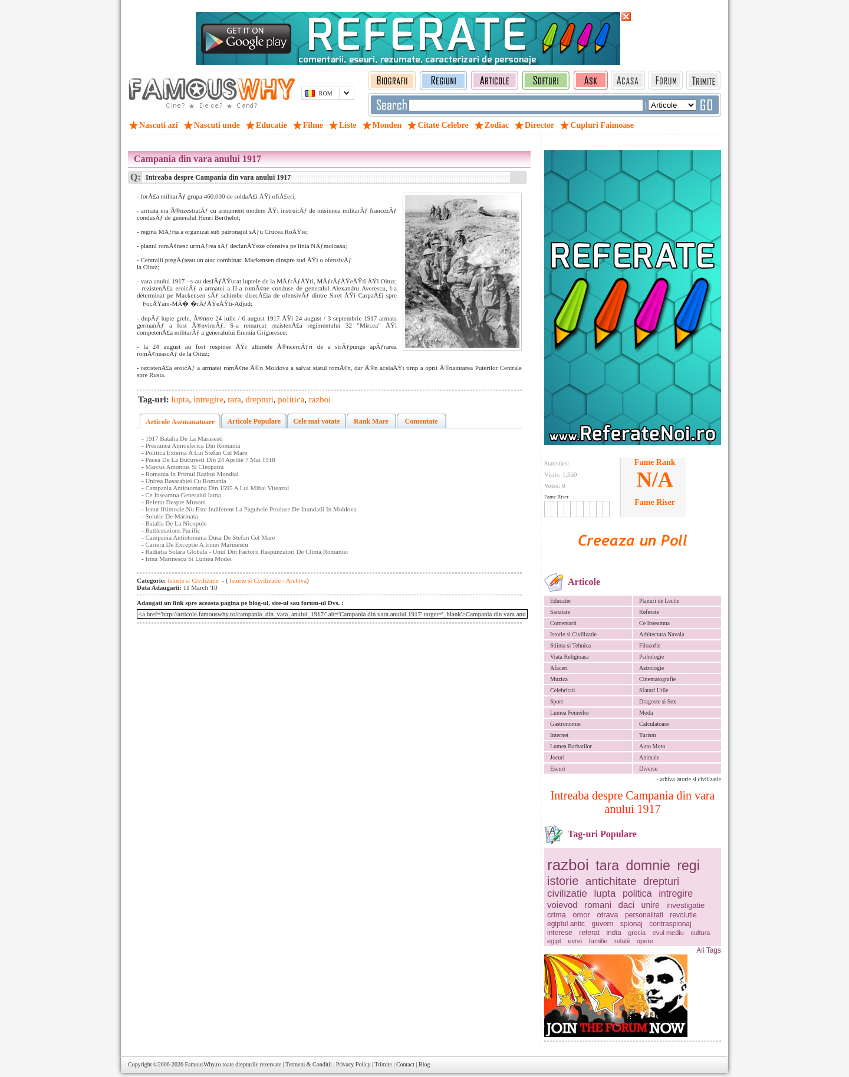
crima (556, 914)
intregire (676, 893)
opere (645, 940)
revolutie (683, 915)
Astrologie (651, 668)
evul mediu (668, 932)
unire (650, 905)
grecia (637, 932)
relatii (622, 940)
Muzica (559, 679)
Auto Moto (652, 746)
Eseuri (557, 768)
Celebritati (562, 690)
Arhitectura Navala (661, 634)
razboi (568, 865)
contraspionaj (670, 924)
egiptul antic (566, 924)
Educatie (560, 600)
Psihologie (651, 656)
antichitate (611, 881)
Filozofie (649, 645)
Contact (405, 1064)
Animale (649, 757)
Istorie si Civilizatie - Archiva (267, 580)
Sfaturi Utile (654, 690)
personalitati (644, 915)
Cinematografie (657, 679)
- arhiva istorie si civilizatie (689, 779)
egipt (554, 940)
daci (626, 905)
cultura (700, 932)
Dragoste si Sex (657, 701)
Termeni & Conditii (308, 1064)
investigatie (685, 905)
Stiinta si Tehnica (570, 645)
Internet (559, 735)
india (613, 933)
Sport (556, 701)
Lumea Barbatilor (571, 746)
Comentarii (563, 623)
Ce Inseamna (654, 623)
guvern (603, 924)
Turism (647, 735)
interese (559, 933)
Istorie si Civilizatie (573, 634)
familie (598, 940)
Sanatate (560, 612)
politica (637, 893)
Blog (424, 1064)
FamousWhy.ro (203, 1064)
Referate (649, 612)
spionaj (631, 924)
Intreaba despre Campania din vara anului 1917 (633, 802)
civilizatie (567, 893)
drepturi (661, 881)
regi (688, 865)
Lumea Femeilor (569, 712)
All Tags (708, 950)
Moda (646, 712)
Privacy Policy (353, 1064)
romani (597, 905)
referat (589, 933)
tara (607, 865)
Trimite (383, 1064)
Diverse (648, 768)
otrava (607, 914)
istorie (562, 880)
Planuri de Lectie (659, 600)
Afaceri (559, 668)
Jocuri (557, 757)
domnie (648, 865)
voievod (562, 905)
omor (581, 914)
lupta (605, 893)
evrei (575, 940)
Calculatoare (654, 724)
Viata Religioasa (569, 656)
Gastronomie (565, 724)
